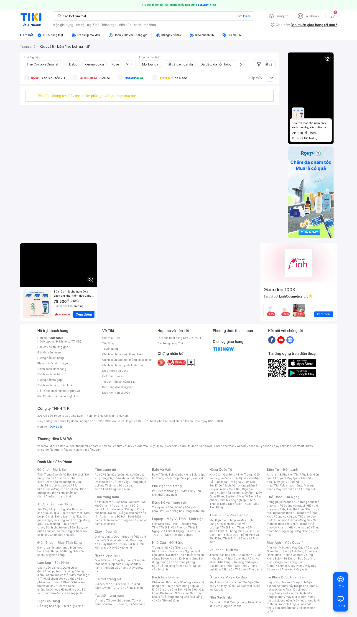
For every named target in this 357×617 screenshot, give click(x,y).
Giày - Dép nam (107, 555)
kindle (218, 446)
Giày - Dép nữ (106, 531)
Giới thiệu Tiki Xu (113, 376)
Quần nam (120, 502)
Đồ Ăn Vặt (166, 593)
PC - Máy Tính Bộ (170, 534)
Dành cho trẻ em (57, 527)
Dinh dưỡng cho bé (57, 485)
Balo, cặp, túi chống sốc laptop (178, 476)
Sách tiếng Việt (219, 602)
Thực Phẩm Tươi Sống (54, 504)
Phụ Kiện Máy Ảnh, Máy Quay (286, 547)
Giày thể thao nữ (299, 527)
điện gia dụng (63, 25)
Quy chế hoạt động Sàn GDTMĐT (179, 338)
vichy (79, 449)
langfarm (57, 449)
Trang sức (158, 507)
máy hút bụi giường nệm (291, 598)
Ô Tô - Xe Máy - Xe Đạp (228, 577)
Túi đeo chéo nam (118, 600)
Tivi (276, 485)
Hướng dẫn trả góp (49, 380)
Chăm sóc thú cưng (165, 582)
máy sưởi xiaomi (296, 597)
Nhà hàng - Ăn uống (231, 562)
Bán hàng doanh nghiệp (117, 387)
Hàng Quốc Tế (220, 469)
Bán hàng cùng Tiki (170, 343)
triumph (193, 446)
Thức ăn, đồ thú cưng (58, 531)
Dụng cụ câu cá (285, 516)
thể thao (150, 25)
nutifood (206, 446)
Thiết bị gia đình (72, 606)
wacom (242, 446)
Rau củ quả (51, 513)
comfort (298, 446)
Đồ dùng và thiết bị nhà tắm (179, 558)
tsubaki (96, 449)
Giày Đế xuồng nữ (120, 547)
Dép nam (115, 564)
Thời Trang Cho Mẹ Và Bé (54, 474)
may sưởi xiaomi (287, 593)
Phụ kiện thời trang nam (176, 492)
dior (52, 446)
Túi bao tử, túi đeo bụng (129, 604)
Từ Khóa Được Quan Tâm (286, 577)
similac (286, 446)
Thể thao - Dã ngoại (228, 482)
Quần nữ (122, 474)
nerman (229, 446)
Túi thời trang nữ (108, 579)
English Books (232, 606)
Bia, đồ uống (52, 523)
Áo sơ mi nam (120, 505)
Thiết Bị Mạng (175, 531)
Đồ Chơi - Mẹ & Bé (51, 469)
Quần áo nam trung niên (118, 520)
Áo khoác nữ (125, 478)
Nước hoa (52, 589)
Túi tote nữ (119, 587)
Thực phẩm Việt (71, 513)
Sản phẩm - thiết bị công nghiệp (235, 498)
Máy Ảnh (301, 569)
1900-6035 (56, 338)
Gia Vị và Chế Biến (171, 589)
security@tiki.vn (69, 396)
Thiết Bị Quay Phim (290, 565)
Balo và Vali (161, 469)
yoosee (266, 446)
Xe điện (248, 582)
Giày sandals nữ (117, 540)
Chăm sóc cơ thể (57, 575)
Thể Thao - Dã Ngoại (283, 497)
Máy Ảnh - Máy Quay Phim (288, 542)
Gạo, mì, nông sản (58, 520)
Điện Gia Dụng (48, 601)
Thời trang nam (107, 497)
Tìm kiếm (243, 16)
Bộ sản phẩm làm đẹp (61, 591)
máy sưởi (273, 582)
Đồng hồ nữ (175, 507)
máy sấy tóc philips (295, 586)
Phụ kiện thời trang (167, 486)
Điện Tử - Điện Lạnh (282, 469)
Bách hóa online (229, 492)
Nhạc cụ (182, 565)
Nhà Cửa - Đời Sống (167, 542)
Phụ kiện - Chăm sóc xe (225, 582)
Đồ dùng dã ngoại (293, 505)
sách (137, 25)
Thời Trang (244, 474)
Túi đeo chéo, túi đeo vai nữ (113, 584)
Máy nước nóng (291, 485)
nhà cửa (125, 25)
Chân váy (122, 482)
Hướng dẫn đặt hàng (50, 358)
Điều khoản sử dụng (115, 370)
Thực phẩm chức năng (59, 571)
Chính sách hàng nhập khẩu (55, 385)
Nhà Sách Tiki (220, 597)
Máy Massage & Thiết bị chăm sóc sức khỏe (63, 576)
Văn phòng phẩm (242, 602)
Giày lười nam (103, 560)
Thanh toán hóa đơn (222, 555)
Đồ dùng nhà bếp (48, 606)
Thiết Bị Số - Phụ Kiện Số (228, 515)
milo (160, 446)
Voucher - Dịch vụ (223, 550)
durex (129, 446)
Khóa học (244, 555)
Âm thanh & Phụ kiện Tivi (283, 474)
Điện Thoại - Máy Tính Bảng (59, 542)
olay (276, 446)
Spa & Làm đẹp (237, 558)
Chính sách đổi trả (49, 374)
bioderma (141, 446)
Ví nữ (136, 584)
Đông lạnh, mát (65, 516)
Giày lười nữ (128, 544)
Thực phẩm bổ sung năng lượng (293, 529)
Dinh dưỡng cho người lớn (61, 489)
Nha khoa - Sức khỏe (233, 565)
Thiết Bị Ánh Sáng (292, 551)
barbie (96, 446)
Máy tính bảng (55, 555)
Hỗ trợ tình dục (70, 589)
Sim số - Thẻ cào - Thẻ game (242, 569)
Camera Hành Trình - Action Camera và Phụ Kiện (292, 554)
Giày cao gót (103, 536)
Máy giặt (280, 482)
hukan (69, 449)
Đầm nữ (110, 474)
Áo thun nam (103, 502)
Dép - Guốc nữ (123, 536)
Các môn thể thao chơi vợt (292, 521)
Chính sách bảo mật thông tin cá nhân (127, 359)
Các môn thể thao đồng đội (293, 520)
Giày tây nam (123, 560)
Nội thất (171, 555)
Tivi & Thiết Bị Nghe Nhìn (232, 501)
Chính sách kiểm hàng (51, 369)
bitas (309, 446)
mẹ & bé (93, 25)
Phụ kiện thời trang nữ (166, 491)
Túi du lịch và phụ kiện (174, 474)
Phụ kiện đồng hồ (171, 511)
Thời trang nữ (105, 469)
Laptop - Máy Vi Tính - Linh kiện (178, 519)
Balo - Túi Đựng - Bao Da (291, 558)
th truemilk (83, 446)
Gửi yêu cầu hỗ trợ (49, 352)
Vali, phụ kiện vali (192, 478)
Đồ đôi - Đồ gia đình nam (124, 513)
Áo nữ (98, 474)
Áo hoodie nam (113, 509)
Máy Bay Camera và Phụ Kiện (291, 567)
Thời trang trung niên (116, 489)
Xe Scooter (244, 586)
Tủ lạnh (279, 478)
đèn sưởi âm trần (285, 607)
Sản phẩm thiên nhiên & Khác (60, 580)
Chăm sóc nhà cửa (62, 534)
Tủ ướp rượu (308, 489)
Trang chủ (282, 16)
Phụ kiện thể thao (292, 509)
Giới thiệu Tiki (111, 338)
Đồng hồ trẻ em (195, 511)
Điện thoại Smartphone (52, 547)
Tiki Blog (108, 343)
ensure (117, 446)
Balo (155, 474)
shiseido (43, 449)
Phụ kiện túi (135, 587)
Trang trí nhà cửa (163, 547)
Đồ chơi (78, 474)
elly (152, 446)
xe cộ (80, 25)
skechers (171, 446)
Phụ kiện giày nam (115, 567)
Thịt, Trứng (58, 509)
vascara (42, 446)
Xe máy (222, 586)
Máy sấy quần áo (287, 489)
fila (87, 449)
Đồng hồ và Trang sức (169, 502)
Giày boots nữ (110, 544)
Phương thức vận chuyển (53, 363)
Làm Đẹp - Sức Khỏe (53, 563)
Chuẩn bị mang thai (58, 496)
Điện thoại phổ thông (58, 551)
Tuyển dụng (110, 348)
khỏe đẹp (109, 25)
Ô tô (232, 586)
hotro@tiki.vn (71, 390)
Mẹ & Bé (234, 489)
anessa (254, 446)
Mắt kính (188, 491)
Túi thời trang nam (109, 595)
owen (107, 446)
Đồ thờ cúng (167, 565)
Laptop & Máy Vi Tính (240, 496)
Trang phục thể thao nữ (282, 502)
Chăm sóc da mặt (49, 567)
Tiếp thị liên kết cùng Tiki (118, 381)
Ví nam (99, 600)
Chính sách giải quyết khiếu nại (122, 365)
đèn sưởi (286, 582)
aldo (183, 446)
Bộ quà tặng (171, 600)
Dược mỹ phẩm (74, 593)
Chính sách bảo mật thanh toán (122, 354)
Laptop (189, 534)
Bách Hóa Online (165, 577)
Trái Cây (42, 509)
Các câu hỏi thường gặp (52, 347)
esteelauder (66, 446)
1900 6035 (55, 426)
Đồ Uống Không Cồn (175, 597)
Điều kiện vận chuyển (116, 392)
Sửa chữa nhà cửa (171, 551)
